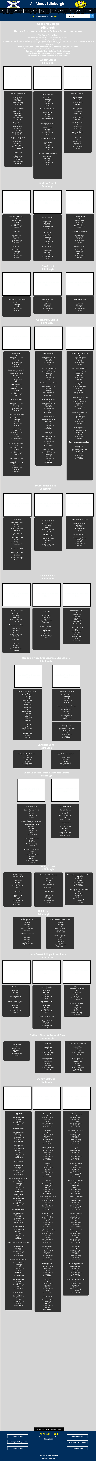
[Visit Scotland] (17, 1448)
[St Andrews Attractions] (77, 1442)
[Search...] (77, 16)
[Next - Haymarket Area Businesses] (49, 1429)
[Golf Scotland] (17, 1436)
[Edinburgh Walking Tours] (17, 1442)
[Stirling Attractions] (77, 1436)
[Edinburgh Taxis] (77, 1448)
